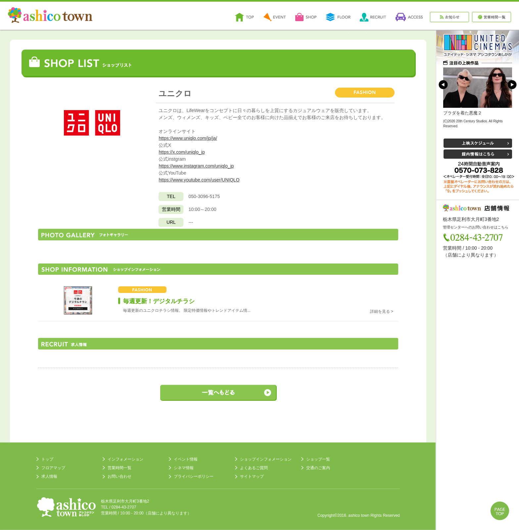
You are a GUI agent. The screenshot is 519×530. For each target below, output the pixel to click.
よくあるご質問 (254, 468)
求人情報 (49, 476)
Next (512, 84)
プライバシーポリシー (193, 476)
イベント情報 (186, 459)
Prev (443, 84)
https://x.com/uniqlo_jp (182, 152)
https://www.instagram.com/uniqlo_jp (196, 166)
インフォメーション (125, 459)
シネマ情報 (184, 468)
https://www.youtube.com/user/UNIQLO (199, 180)
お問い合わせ (119, 476)
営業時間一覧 (119, 468)
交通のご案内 (318, 468)
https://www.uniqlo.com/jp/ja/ (188, 138)
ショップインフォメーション (266, 459)
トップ (47, 459)
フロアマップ (53, 468)
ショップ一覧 (318, 459)
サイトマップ (252, 476)
